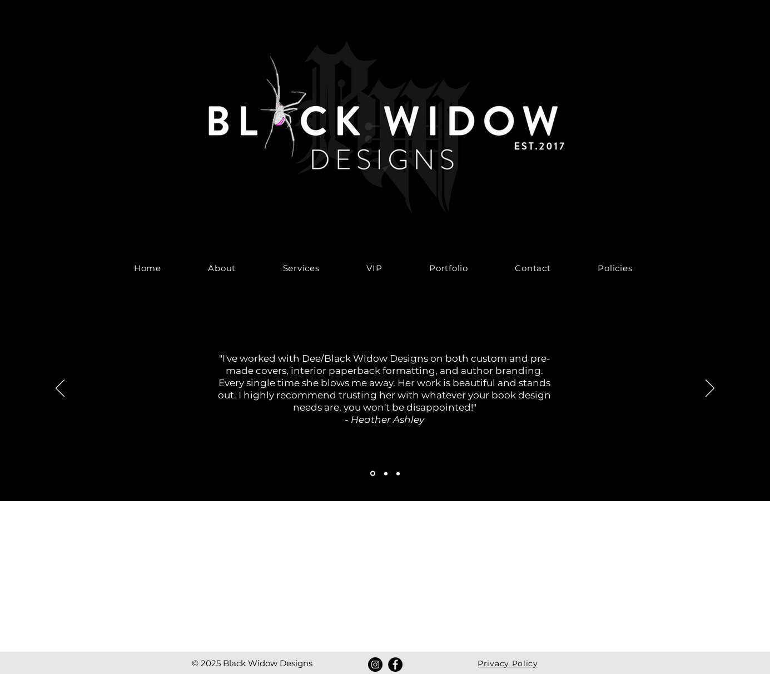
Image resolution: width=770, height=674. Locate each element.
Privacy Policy (508, 663)
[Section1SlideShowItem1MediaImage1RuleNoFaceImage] (372, 473)
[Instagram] (375, 664)
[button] (301, 268)
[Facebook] (395, 664)
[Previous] (60, 389)
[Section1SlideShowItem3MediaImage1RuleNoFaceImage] (398, 473)
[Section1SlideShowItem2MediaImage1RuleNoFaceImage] (386, 473)
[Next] (710, 389)
